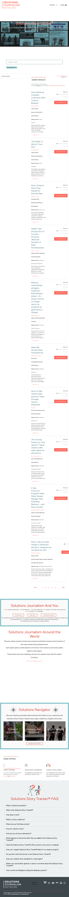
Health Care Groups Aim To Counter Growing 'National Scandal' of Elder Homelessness (37, 238)
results (39, 85)
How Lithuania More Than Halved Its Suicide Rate (37, 189)
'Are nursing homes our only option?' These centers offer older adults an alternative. (38, 446)
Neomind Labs (25, 894)
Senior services (11, 67)
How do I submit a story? (15, 829)
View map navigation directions (34, 661)
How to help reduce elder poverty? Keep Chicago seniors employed (37, 398)
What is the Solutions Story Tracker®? (19, 810)
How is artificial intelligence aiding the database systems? (26, 870)
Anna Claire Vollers (36, 456)
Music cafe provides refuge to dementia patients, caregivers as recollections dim (41, 546)
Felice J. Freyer (35, 250)
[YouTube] (53, 883)
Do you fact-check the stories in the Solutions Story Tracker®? (28, 854)
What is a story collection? (15, 819)
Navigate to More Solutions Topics (34, 743)
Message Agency (15, 894)
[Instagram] (64, 883)
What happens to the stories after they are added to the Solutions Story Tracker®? (31, 839)
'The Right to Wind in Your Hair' (37, 144)
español (5, 776)
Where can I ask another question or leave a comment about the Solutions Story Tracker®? (34, 865)
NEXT (63, 587)
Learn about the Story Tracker (48, 615)
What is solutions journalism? (16, 805)
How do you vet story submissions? (18, 833)
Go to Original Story (61, 102)
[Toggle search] (55, 5)
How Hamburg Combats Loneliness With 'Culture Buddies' (38, 97)
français (13, 776)
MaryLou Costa (35, 196)
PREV (35, 587)
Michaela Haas (35, 106)
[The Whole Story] (57, 883)
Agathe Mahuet (35, 315)
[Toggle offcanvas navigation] (64, 5)
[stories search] (34, 63)
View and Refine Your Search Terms (57, 85)
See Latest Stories (18, 615)
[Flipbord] (61, 883)
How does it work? (12, 815)
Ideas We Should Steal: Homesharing (37, 350)
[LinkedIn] (49, 883)
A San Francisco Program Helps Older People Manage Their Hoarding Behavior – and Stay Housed (37, 497)
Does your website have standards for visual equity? (24, 859)
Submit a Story (32, 615)
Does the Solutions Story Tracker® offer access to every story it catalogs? (32, 845)
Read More (35, 134)
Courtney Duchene (36, 355)
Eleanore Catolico (36, 553)
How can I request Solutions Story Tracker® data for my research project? (32, 850)
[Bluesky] (45, 882)
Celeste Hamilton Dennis (37, 510)
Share (64, 92)
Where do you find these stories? (18, 824)
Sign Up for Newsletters (34, 883)
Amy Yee (33, 407)
